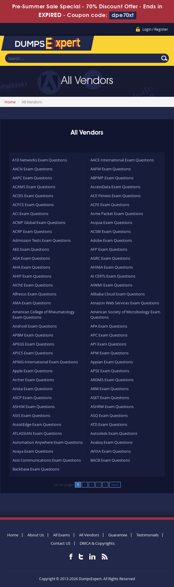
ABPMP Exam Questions (111, 177)
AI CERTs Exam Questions (112, 276)
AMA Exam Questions (32, 303)
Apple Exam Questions (33, 370)
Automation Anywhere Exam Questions (48, 442)
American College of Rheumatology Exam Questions (44, 314)
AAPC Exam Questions (32, 177)
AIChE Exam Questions (33, 285)
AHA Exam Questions (31, 267)
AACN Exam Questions (33, 169)
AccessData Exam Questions (115, 186)
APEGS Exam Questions (33, 344)
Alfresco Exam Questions (34, 294)
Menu (163, 44)
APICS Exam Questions (33, 353)
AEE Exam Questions (31, 249)
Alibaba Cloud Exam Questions (117, 294)
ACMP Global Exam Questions (39, 222)
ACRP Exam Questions (32, 231)
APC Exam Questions (108, 335)
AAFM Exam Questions (110, 169)
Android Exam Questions (35, 326)
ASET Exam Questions (109, 397)
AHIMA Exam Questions (111, 267)
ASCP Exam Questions (32, 397)
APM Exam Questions (109, 353)
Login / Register (155, 29)
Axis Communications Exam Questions (47, 460)
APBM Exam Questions (33, 335)
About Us (35, 535)
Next (114, 484)
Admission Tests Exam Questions (42, 240)
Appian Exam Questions (111, 362)
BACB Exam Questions (110, 460)
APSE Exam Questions (109, 370)
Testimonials (147, 535)
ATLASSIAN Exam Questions (37, 433)
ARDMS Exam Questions (111, 379)
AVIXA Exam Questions (110, 451)
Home (10, 102)
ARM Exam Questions (109, 388)
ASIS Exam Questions (31, 415)
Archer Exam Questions (33, 379)
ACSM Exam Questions (110, 231)
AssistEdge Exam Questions (37, 424)
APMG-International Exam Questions (45, 362)
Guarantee (117, 535)
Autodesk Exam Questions (113, 433)
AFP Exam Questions (108, 249)
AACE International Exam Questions (122, 160)
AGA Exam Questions (31, 258)
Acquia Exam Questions (111, 222)
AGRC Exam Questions (110, 258)
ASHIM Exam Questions (34, 406)
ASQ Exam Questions (109, 415)
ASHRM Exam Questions (112, 406)
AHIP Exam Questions (32, 276)
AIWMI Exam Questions (111, 285)
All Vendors (89, 535)
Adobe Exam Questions (111, 240)
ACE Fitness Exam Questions (115, 195)
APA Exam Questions (108, 326)
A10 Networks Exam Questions (39, 160)
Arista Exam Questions (33, 388)
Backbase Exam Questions (36, 469)
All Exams (61, 535)
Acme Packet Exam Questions (116, 213)
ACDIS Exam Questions (33, 195)
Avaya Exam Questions (33, 451)
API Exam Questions (108, 344)
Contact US (60, 543)
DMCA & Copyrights (97, 543)
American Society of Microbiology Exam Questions (125, 314)
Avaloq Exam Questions (111, 442)
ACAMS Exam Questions (34, 186)
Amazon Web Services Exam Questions (124, 303)
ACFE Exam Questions (109, 204)
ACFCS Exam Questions (33, 204)
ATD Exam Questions (108, 424)
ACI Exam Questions (30, 213)
